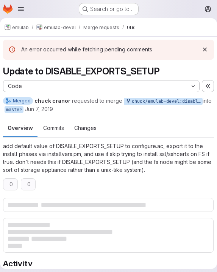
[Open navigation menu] (21, 9)
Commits (53, 128)
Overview (20, 128)
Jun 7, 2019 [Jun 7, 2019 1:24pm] (39, 109)
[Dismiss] (204, 49)
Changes (85, 128)
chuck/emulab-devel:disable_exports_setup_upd (164, 101)
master (14, 110)
